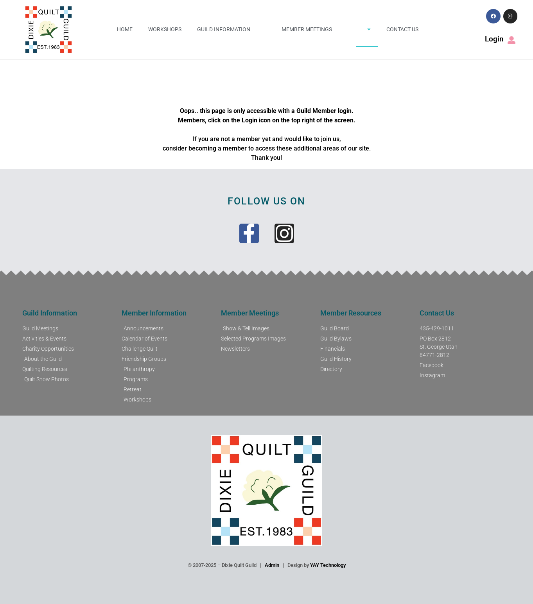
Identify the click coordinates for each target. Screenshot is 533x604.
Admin (272, 565)
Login (494, 38)
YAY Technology (328, 565)
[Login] (511, 40)
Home (125, 29)
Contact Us (402, 29)
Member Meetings (307, 29)
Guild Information (223, 29)
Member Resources (350, 313)
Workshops (164, 29)
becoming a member (217, 148)
